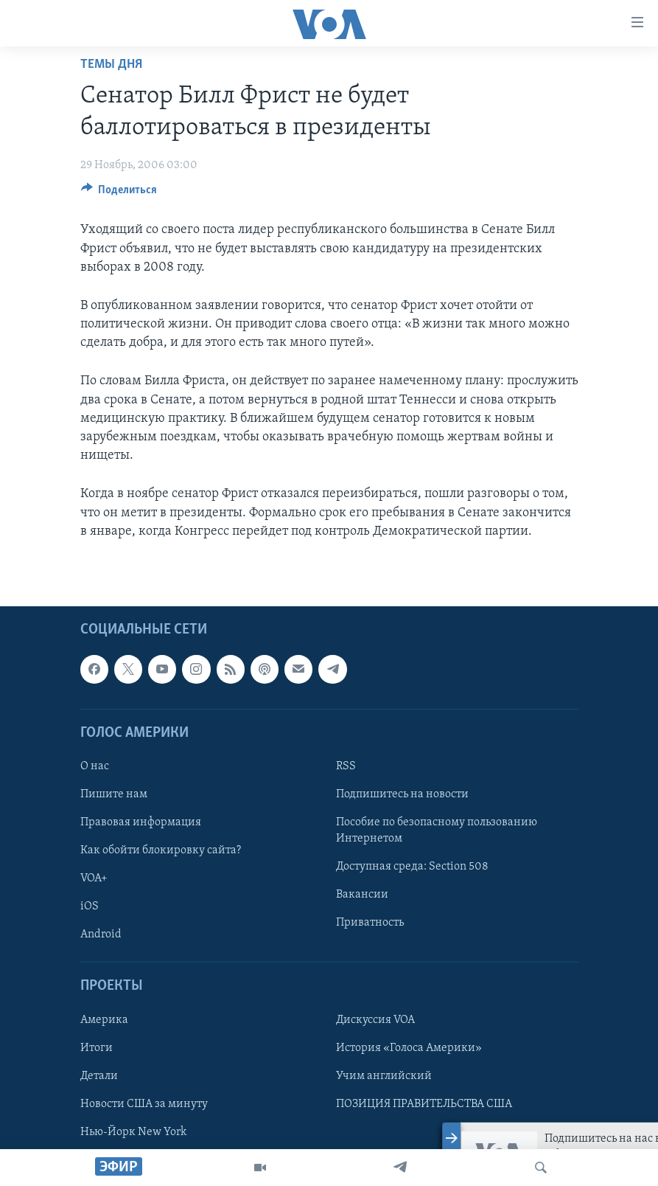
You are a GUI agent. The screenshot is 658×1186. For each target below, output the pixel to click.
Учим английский (384, 1076)
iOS (89, 906)
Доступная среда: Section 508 (412, 867)
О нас (94, 766)
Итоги (96, 1048)
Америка (104, 1020)
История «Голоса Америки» (409, 1048)
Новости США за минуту (144, 1104)
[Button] (119, 193)
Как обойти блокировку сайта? (160, 850)
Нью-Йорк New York (133, 1132)
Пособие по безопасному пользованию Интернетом (436, 830)
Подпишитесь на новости (402, 794)
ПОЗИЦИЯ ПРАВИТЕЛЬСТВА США (424, 1104)
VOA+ (94, 878)
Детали (99, 1076)
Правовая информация (140, 822)
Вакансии (362, 895)
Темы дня (111, 65)
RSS (346, 766)
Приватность (370, 923)
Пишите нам (113, 794)
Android (101, 934)
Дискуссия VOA (375, 1020)
